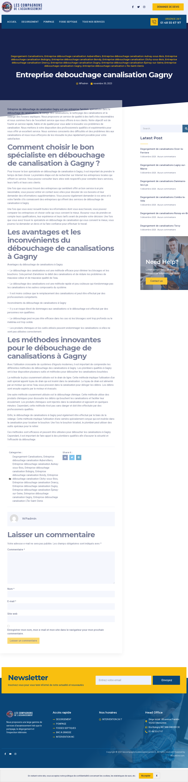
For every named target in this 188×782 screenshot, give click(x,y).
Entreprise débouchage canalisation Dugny (76, 53)
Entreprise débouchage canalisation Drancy (35, 482)
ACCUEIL (12, 21)
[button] (65, 457)
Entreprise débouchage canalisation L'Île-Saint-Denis (113, 56)
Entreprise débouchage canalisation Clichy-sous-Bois (133, 49)
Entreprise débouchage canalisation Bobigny (30, 469)
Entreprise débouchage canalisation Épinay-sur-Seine (132, 53)
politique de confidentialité (77, 775)
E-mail (11, 601)
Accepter (145, 775)
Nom (10, 589)
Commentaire (16, 549)
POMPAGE (49, 21)
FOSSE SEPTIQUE (68, 21)
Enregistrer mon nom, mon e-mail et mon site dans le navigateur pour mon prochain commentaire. (55, 631)
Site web (12, 614)
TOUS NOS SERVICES (93, 21)
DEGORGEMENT (30, 21)
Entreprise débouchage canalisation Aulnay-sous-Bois (133, 46)
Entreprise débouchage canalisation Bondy (76, 49)
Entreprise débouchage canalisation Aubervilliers (72, 46)
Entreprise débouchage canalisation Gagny (30, 495)
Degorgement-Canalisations (27, 46)
